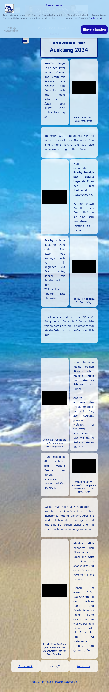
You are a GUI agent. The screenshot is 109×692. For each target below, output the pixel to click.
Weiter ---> (83, 666)
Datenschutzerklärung (66, 681)
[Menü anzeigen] (25, 40)
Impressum (47, 681)
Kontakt (35, 681)
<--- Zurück (25, 666)
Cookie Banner (54, 5)
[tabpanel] (54, 92)
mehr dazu (95, 18)
